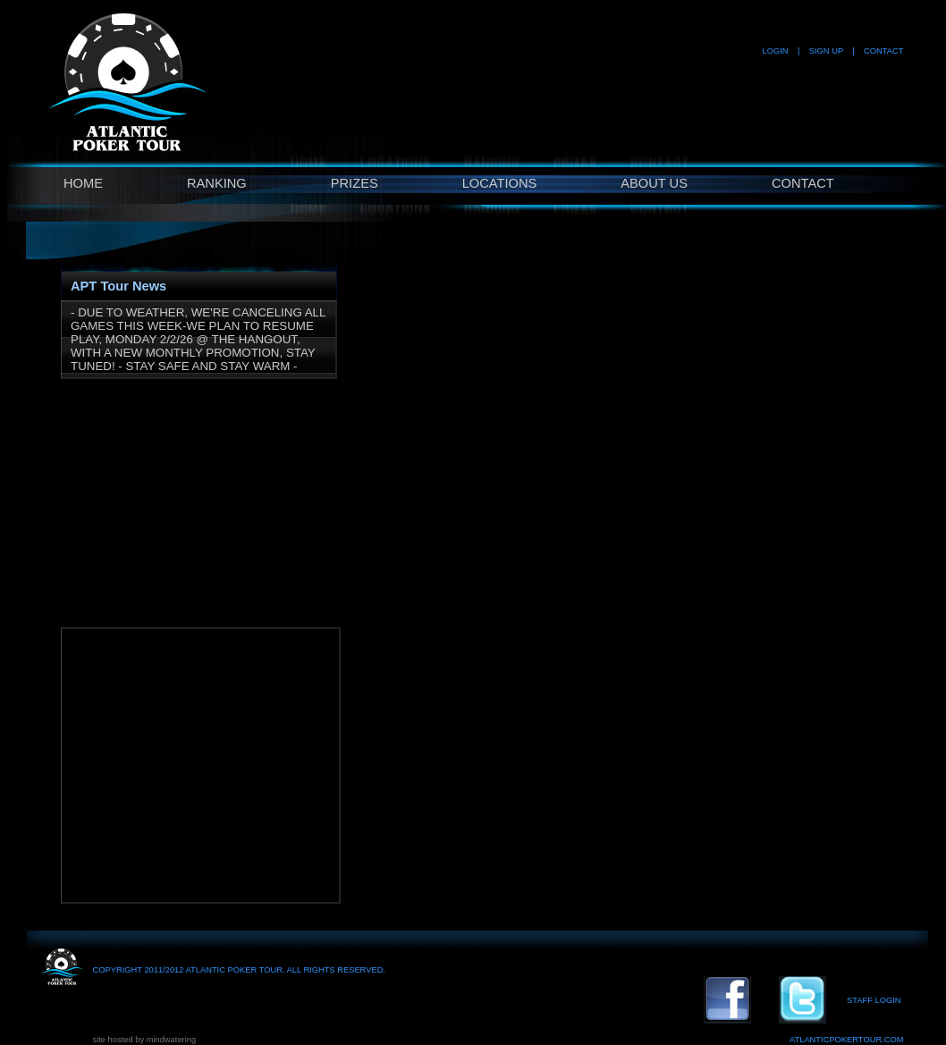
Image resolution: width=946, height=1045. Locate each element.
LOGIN (776, 50)
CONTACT (883, 50)
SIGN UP (826, 50)
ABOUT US (654, 183)
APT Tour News (118, 286)
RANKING (217, 183)
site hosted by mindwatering (145, 1039)
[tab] (199, 281)
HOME (83, 183)
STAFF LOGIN (873, 1000)
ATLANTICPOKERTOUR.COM (847, 1039)
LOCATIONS (499, 183)
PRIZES (354, 183)
